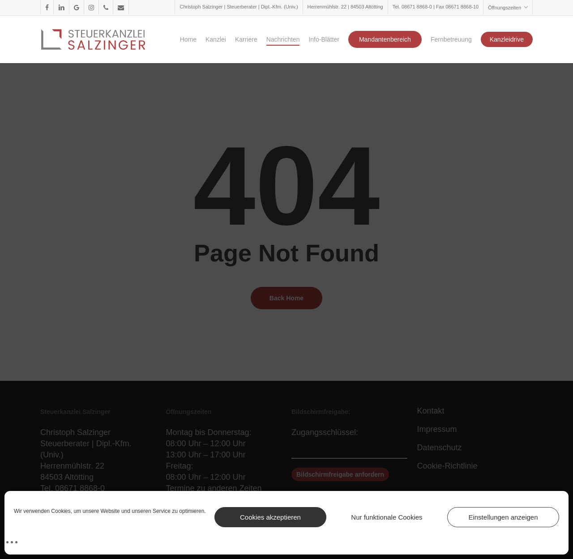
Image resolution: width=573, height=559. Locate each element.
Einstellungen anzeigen (503, 517)
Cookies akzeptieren (270, 517)
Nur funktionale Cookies (386, 517)
